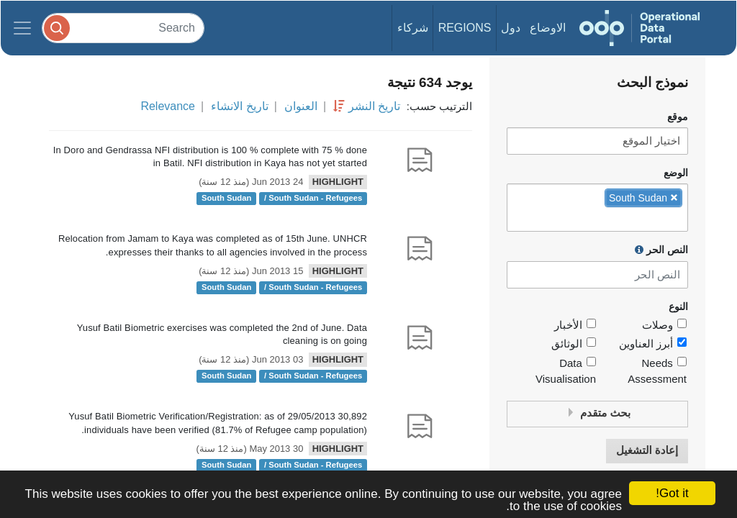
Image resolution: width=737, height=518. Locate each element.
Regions (465, 28)
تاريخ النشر (374, 106)
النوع (678, 306)
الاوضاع (548, 28)
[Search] (123, 27)
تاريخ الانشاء (239, 106)
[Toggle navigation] (22, 28)
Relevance (167, 106)
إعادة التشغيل (647, 451)
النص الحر (661, 249)
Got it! (672, 493)
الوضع (676, 173)
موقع (677, 117)
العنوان (300, 106)
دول (510, 28)
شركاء (412, 28)
